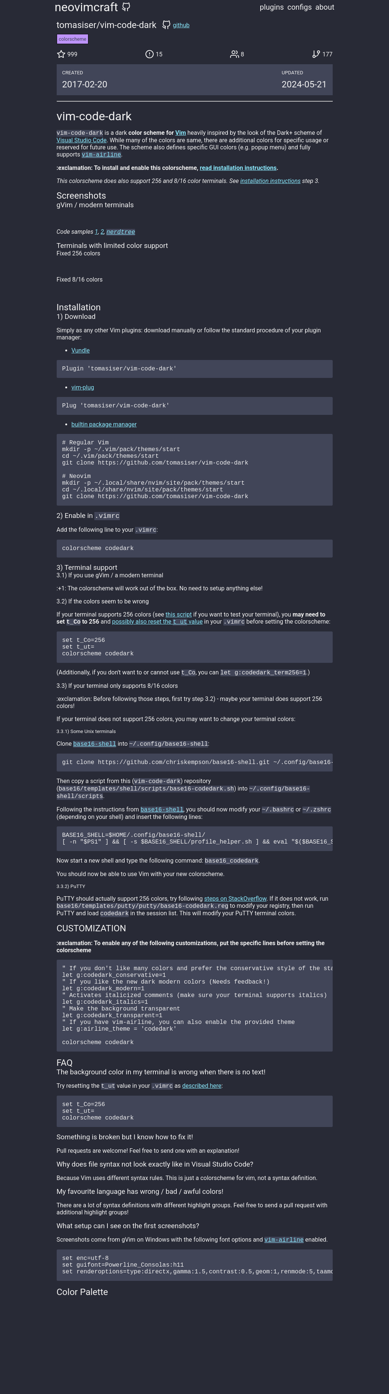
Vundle (81, 352)
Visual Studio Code (82, 141)
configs (299, 7)
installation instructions (270, 182)
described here (202, 1142)
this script (179, 636)
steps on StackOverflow (235, 935)
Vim (180, 133)
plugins (272, 7)
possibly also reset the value (157, 644)
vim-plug (83, 391)
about (324, 7)
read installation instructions (238, 169)
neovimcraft (86, 7)
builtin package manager (104, 429)
